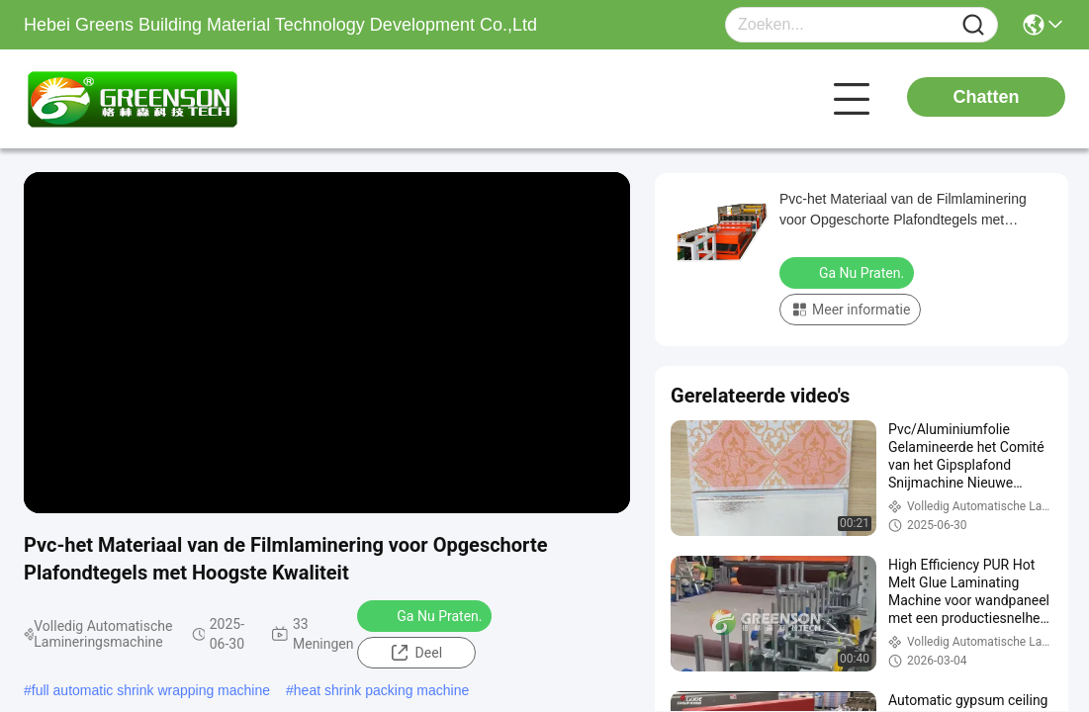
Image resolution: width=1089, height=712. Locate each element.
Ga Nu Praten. (426, 615)
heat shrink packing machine (381, 690)
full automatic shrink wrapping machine (151, 690)
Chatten (986, 97)
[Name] (973, 25)
